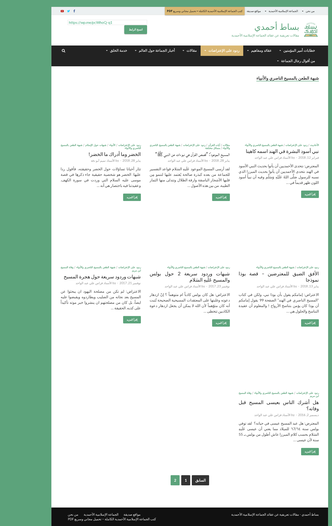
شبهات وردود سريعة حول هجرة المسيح (78, 276)
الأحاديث (290, 145)
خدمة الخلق (94, 50)
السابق (177, 480)
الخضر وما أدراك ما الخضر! (91, 154)
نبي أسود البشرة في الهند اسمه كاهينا (258, 151)
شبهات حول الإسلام (72, 145)
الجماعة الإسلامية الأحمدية (259, 10)
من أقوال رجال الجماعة (274, 61)
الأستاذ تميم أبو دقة (79, 160)
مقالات (168, 50)
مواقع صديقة (230, 10)
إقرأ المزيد (286, 194)
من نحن (286, 10)
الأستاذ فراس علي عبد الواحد (249, 157)
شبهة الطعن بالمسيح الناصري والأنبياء (240, 145)
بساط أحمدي (253, 26)
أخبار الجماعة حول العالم (133, 50)
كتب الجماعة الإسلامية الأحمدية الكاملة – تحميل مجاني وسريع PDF (181, 10)
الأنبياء (89, 145)
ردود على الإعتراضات (200, 50)
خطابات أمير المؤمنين (275, 50)
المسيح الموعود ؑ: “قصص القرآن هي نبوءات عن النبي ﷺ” (168, 154)
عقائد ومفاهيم (237, 50)
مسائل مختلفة (188, 148)
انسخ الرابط (112, 29)
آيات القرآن (190, 145)
